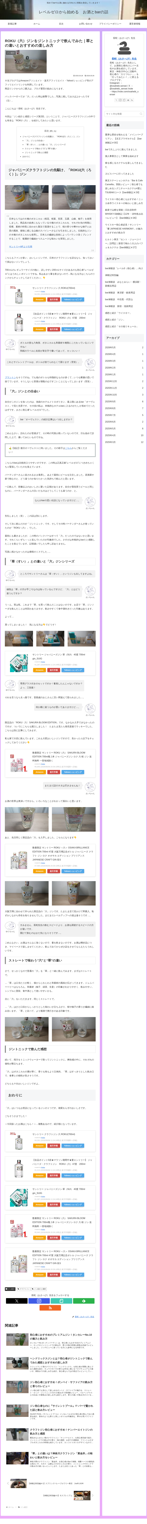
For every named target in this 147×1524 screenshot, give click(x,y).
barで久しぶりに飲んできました (121, 149)
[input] (124, 114)
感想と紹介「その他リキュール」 (122, 326)
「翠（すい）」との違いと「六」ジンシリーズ (45, 144)
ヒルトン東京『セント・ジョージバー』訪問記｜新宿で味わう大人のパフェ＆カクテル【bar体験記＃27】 (124, 243)
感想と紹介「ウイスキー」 (118, 313)
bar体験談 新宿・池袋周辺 (119, 306)
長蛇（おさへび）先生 (124, 58)
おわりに (26, 156)
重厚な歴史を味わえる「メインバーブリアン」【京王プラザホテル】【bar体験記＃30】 (124, 138)
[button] (141, 113)
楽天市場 (54, 299)
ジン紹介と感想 (39, 1289)
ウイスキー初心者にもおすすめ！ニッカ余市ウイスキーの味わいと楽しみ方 (124, 201)
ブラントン (10, 377)
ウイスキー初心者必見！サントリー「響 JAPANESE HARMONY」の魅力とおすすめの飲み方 (124, 229)
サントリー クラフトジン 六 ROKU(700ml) (53, 288)
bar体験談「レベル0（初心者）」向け (124, 268)
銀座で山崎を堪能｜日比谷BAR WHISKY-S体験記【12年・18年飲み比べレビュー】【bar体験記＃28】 (124, 214)
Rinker (43, 291)
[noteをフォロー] (50, 1301)
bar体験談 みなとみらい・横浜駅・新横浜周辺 (123, 284)
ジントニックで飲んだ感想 (36, 152)
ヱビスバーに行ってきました (119, 174)
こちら (68, 448)
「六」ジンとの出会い (34, 140)
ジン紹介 (10, 1289)
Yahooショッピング (73, 299)
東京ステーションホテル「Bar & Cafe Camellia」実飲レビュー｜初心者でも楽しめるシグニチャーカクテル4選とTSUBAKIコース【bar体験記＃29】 (124, 186)
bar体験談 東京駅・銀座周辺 (120, 292)
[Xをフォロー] (37, 1301)
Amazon (39, 299)
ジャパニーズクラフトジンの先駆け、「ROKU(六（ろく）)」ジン (51, 136)
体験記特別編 (111, 275)
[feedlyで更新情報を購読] (56, 1301)
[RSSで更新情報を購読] (63, 1301)
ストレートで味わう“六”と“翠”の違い (41, 148)
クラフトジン (24, 1289)
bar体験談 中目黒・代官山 (119, 299)
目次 (46, 131)
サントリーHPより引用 (20, 246)
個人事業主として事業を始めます (122, 156)
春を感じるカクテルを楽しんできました (124, 165)
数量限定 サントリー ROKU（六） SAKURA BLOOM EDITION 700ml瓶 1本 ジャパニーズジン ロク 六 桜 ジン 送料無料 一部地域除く (62, 757)
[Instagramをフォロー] (44, 1301)
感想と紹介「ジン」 (115, 319)
